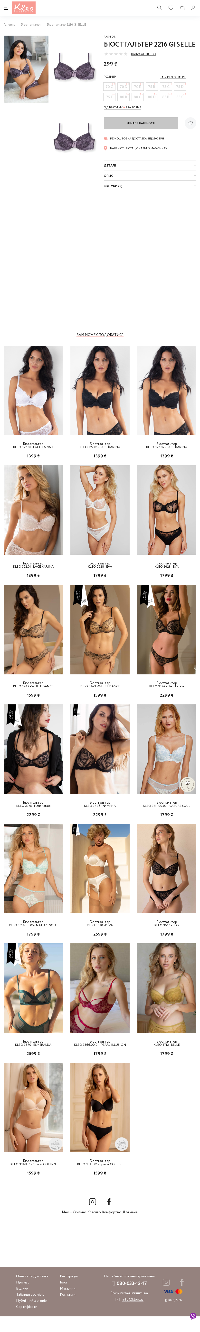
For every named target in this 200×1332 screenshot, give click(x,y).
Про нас (22, 1298)
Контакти (68, 1310)
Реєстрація (69, 1292)
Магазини (68, 1304)
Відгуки (22, 1304)
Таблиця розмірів (30, 1310)
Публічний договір (31, 1316)
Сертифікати (26, 1322)
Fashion (110, 37)
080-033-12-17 (132, 1299)
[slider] (116, 54)
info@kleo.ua (132, 1315)
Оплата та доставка (32, 1292)
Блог (63, 1298)
